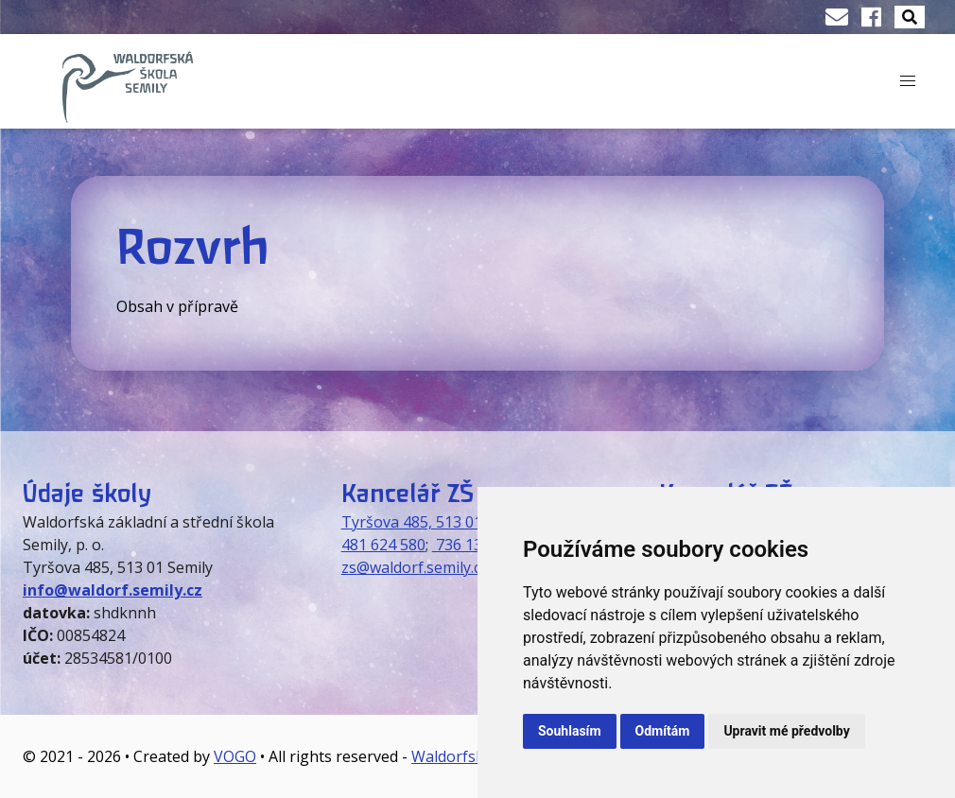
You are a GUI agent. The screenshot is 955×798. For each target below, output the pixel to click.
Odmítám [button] (662, 730)
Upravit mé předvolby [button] (786, 730)
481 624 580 (383, 544)
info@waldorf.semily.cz (112, 590)
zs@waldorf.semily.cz (414, 567)
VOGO (235, 756)
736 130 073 (476, 544)
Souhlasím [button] (569, 730)
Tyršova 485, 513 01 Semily (436, 522)
